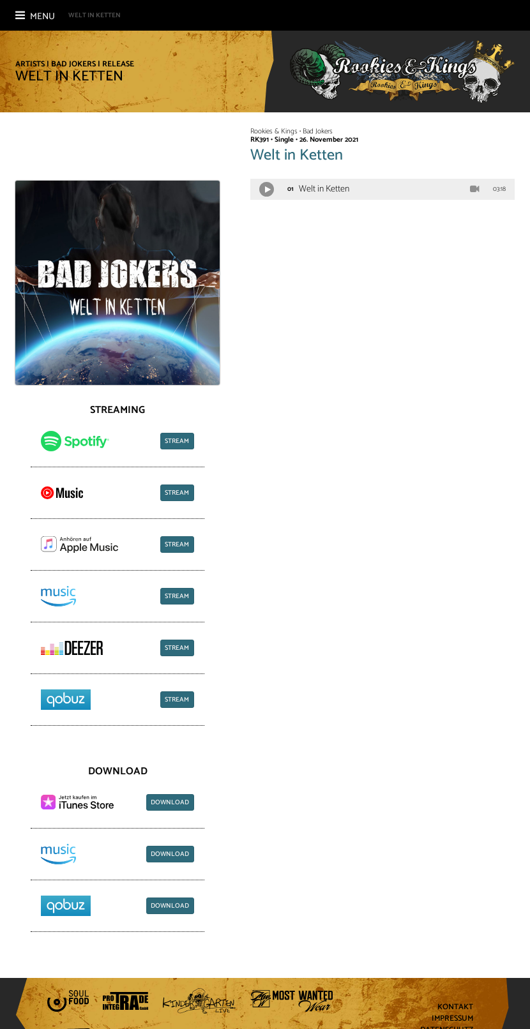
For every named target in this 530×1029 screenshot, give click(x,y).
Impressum (452, 1019)
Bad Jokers (73, 64)
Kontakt (455, 1007)
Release (118, 64)
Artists (30, 64)
